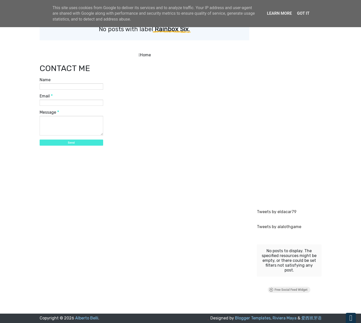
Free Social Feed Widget (288, 290)
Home (145, 55)
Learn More (279, 13)
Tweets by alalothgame (279, 226)
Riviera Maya (284, 318)
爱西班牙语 (311, 318)
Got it (303, 13)
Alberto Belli (86, 318)
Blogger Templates (253, 318)
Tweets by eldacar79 (276, 211)
